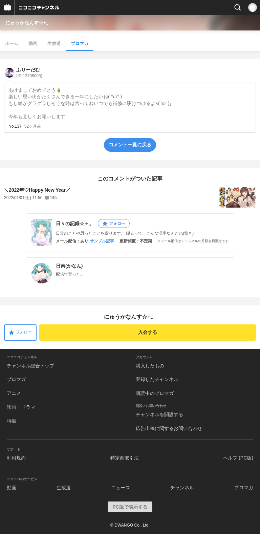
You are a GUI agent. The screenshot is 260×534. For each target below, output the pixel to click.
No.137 (15, 126)
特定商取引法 (124, 458)
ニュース (120, 487)
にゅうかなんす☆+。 (28, 22)
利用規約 (16, 458)
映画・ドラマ (21, 407)
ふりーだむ (29, 72)
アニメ (14, 393)
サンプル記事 (102, 241)
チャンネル (182, 487)
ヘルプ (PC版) (238, 458)
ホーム (11, 43)
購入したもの (150, 365)
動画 (32, 43)
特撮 (11, 421)
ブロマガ (79, 43)
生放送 (54, 43)
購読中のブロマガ (155, 393)
